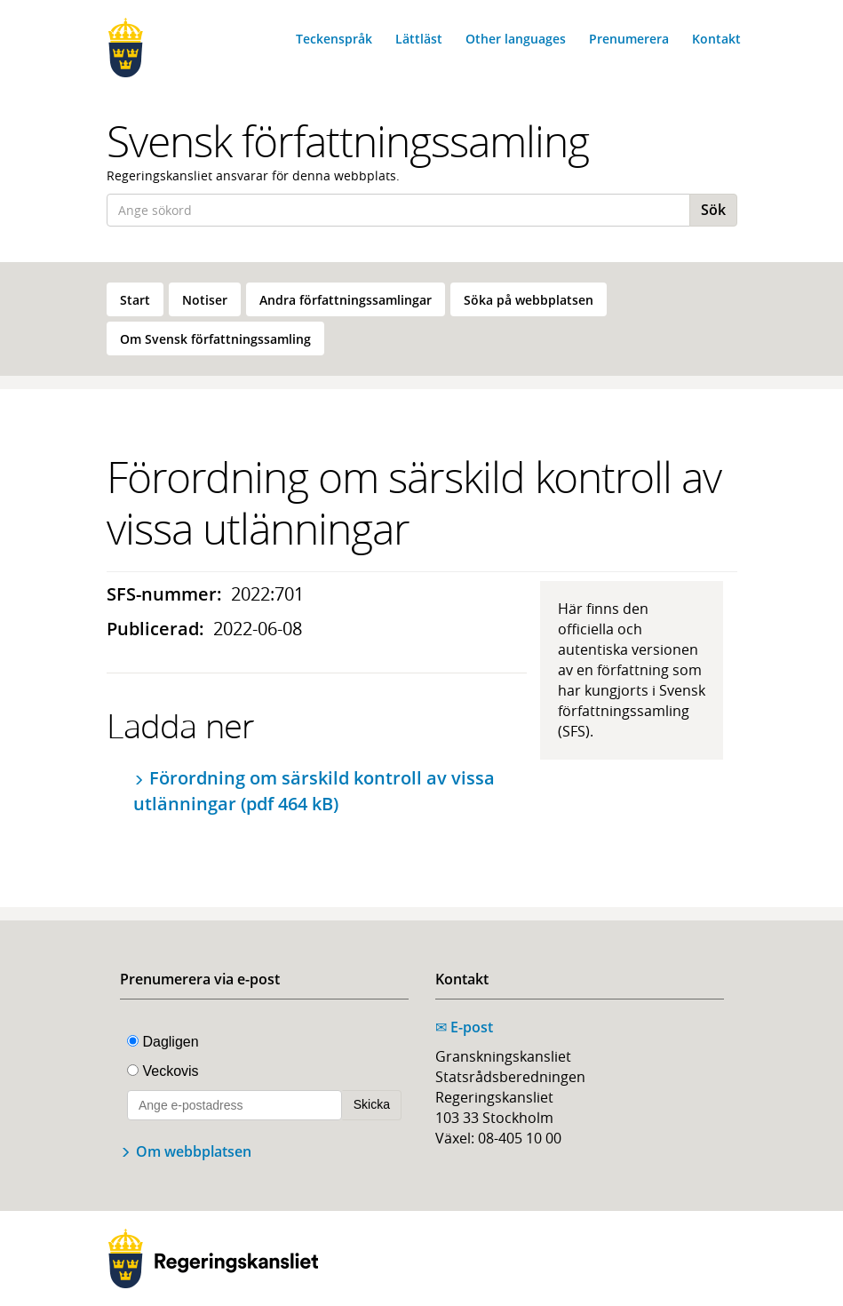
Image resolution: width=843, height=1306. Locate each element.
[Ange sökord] (398, 210)
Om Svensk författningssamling (215, 338)
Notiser (204, 299)
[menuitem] (135, 299)
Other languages (515, 38)
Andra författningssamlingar (345, 299)
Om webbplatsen (193, 1151)
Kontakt (716, 38)
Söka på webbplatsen (528, 299)
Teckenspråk (334, 38)
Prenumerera (629, 38)
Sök (713, 209)
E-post (464, 1027)
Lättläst (418, 38)
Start (135, 299)
